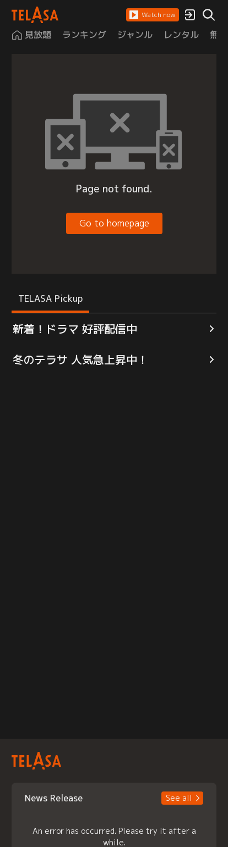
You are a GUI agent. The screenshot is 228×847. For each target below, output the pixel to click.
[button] (152, 14)
